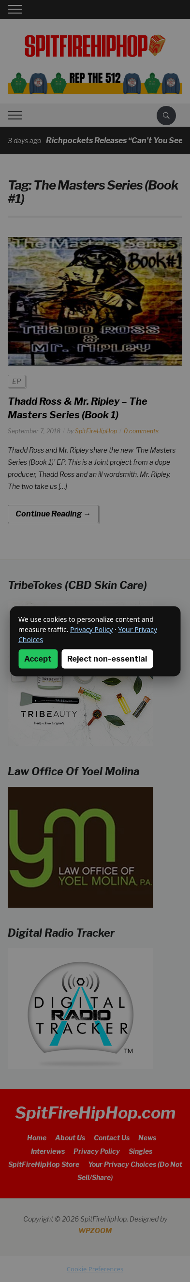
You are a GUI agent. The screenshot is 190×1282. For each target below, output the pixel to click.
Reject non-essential (107, 658)
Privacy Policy (91, 629)
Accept (38, 658)
